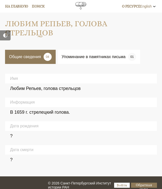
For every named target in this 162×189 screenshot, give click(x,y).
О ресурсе (131, 6)
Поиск (38, 6)
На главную (16, 6)
